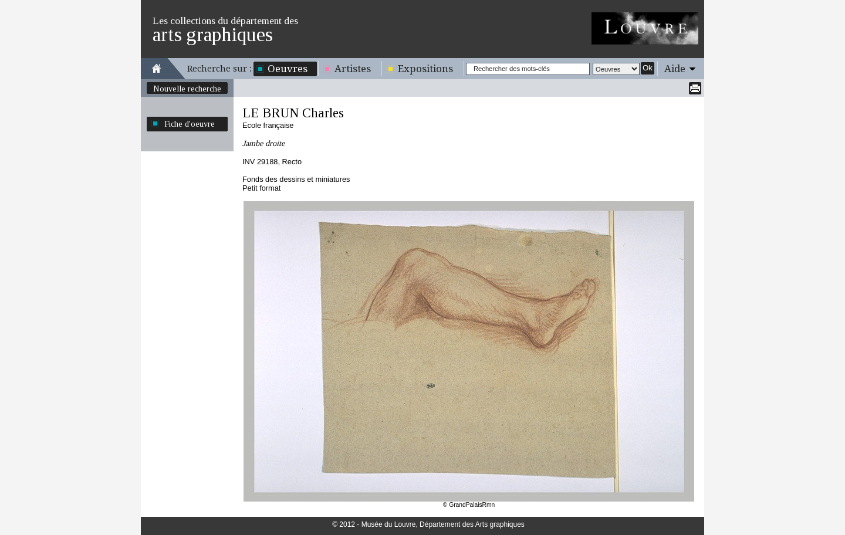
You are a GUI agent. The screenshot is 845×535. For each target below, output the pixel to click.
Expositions (425, 69)
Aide (674, 69)
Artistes (352, 69)
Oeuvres (287, 69)
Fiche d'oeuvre (189, 123)
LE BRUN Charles (293, 113)
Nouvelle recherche (187, 88)
